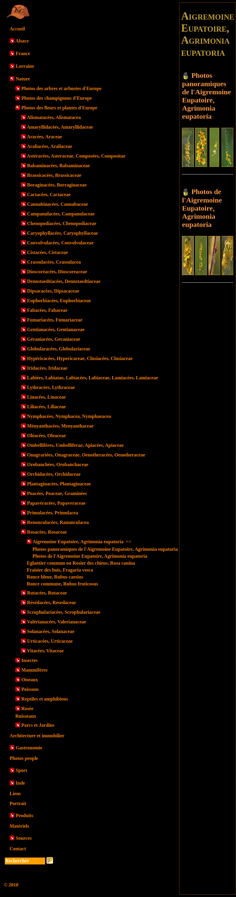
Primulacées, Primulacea (52, 512)
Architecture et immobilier (37, 735)
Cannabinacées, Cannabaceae (57, 204)
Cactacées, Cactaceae (49, 194)
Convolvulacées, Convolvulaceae (60, 242)
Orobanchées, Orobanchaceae (57, 464)
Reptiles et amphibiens (44, 698)
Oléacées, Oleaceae (46, 435)
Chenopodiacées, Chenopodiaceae (61, 223)
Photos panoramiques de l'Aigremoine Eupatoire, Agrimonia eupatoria (105, 549)
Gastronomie (29, 747)
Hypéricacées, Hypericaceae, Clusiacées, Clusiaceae (80, 358)
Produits (24, 815)
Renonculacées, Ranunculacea (58, 522)
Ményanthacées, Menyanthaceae (60, 425)
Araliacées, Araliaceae (49, 146)
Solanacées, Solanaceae (50, 631)
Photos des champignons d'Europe (56, 98)
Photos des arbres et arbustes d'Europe (61, 88)
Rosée (27, 708)
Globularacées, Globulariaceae (58, 348)
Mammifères (34, 670)
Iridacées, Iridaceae (47, 368)
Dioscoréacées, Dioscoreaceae (57, 271)
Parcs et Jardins (37, 725)
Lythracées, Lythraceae (51, 387)
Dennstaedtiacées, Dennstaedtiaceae (63, 281)
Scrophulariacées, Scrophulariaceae (63, 612)
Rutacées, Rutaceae (47, 592)
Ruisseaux (25, 716)
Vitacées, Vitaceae (45, 650)
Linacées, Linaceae (46, 397)
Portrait (18, 803)
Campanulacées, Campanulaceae (61, 213)
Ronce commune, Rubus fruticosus (62, 583)
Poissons (30, 689)
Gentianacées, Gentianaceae (55, 329)
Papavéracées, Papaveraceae (56, 503)
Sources (24, 838)
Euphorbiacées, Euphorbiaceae (59, 300)
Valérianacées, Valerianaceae (56, 621)
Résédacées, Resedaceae (51, 602)
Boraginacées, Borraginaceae (57, 184)
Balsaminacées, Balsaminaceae (58, 165)
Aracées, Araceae (44, 136)
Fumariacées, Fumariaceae (54, 319)
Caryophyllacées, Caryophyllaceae (62, 233)
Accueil (17, 28)
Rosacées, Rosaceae (47, 532)
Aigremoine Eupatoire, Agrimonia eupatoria (81, 541)
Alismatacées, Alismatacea (54, 117)
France (23, 53)
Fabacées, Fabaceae (47, 310)
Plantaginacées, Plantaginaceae (59, 483)
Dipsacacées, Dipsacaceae (53, 290)
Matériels (19, 826)
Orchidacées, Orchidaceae (54, 474)
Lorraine (25, 66)
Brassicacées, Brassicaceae (54, 175)
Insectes (29, 660)
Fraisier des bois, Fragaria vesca (60, 569)
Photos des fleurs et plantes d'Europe (59, 107)
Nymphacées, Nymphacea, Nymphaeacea (69, 416)
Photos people (24, 758)
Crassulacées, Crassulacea (54, 262)
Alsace (22, 40)
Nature (23, 78)
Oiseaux (29, 679)
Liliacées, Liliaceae (46, 406)
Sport (21, 770)
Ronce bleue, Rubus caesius (55, 576)
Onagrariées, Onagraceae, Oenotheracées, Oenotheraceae (86, 454)
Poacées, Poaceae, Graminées (57, 493)
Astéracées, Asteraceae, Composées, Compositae (76, 155)
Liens (15, 793)
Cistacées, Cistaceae (47, 252)
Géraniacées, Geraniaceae (53, 339)
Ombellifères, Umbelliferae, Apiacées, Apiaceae (75, 445)
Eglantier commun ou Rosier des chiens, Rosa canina (81, 563)
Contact (18, 848)
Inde (20, 783)
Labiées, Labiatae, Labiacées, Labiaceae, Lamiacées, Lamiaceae (92, 377)
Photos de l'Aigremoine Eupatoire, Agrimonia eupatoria (89, 556)
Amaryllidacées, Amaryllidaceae (60, 127)
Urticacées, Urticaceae (50, 641)
